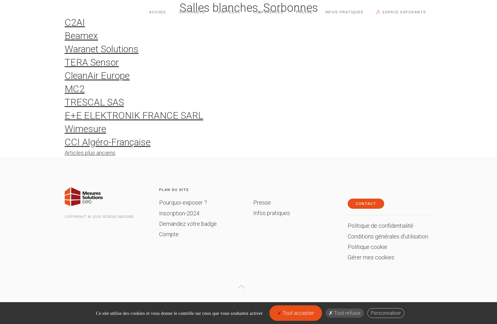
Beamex (81, 35)
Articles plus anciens (90, 152)
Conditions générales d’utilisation (388, 236)
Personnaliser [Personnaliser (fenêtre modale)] (386, 313)
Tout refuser (345, 313)
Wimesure (85, 128)
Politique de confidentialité (380, 225)
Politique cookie (367, 247)
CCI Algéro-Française (108, 142)
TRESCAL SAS (94, 102)
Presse (304, 12)
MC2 (75, 88)
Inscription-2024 (179, 213)
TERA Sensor (92, 62)
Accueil (158, 12)
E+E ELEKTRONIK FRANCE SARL (134, 115)
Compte (169, 234)
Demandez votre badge (188, 223)
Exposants (192, 12)
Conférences (268, 12)
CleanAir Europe (97, 75)
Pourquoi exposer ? (183, 202)
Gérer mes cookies (371, 257)
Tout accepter (295, 313)
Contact (366, 203)
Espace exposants (404, 12)
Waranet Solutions (102, 48)
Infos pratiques (344, 12)
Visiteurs (229, 12)
